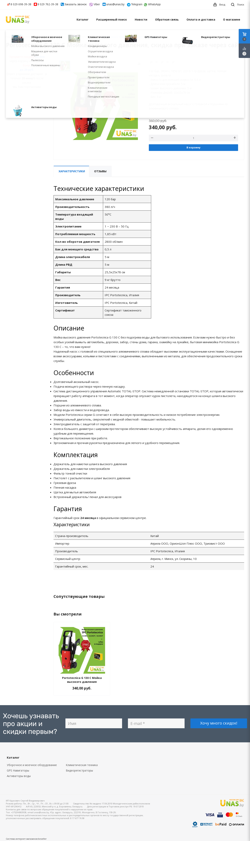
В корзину (193, 147)
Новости (141, 19)
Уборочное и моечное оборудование (32, 765)
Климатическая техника (82, 765)
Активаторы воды (19, 776)
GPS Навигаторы (18, 770)
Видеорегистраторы (79, 770)
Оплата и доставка (201, 19)
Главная (10, 37)
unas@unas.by (115, 4)
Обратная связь (167, 19)
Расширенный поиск (111, 19)
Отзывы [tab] (100, 171)
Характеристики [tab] (72, 171)
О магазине (231, 19)
